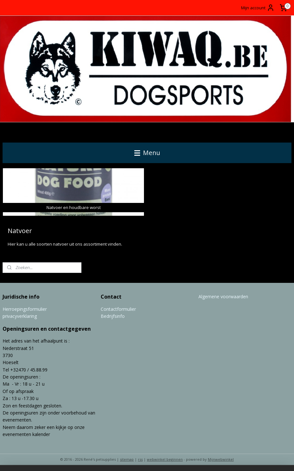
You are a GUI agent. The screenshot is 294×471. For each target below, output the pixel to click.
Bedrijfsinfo (113, 316)
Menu (147, 152)
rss (140, 459)
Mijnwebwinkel (221, 459)
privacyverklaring (20, 316)
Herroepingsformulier (25, 309)
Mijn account (257, 8)
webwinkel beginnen (165, 459)
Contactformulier (118, 309)
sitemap (127, 459)
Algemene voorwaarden (223, 296)
